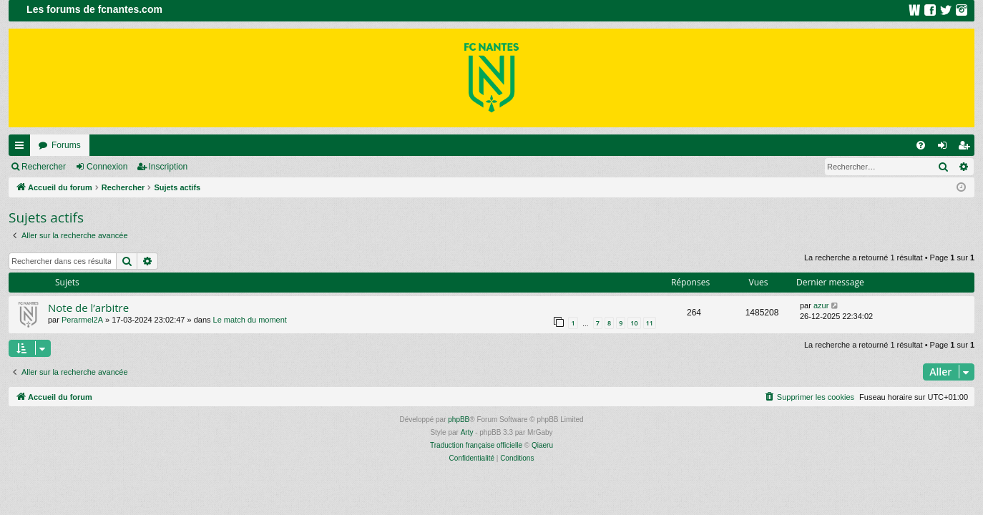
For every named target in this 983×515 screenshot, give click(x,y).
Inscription (168, 167)
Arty (467, 432)
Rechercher (43, 167)
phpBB (458, 419)
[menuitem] (920, 145)
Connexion (107, 167)
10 (633, 323)
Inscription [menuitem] (966, 148)
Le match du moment (250, 319)
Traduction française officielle (476, 445)
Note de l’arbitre (88, 307)
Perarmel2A (82, 319)
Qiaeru (542, 445)
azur (820, 305)
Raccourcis (22, 148)
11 (649, 323)
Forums (66, 145)
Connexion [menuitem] (945, 148)
